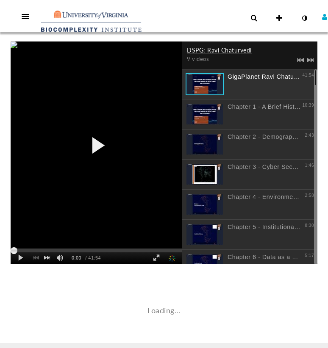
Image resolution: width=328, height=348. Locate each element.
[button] (28, 16)
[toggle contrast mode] (304, 18)
